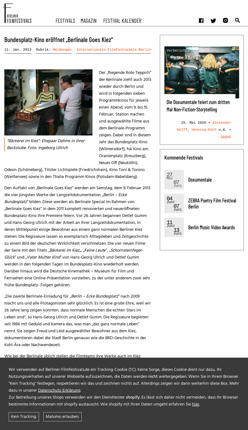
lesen (226, 137)
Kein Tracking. (24, 416)
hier (195, 404)
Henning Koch (203, 130)
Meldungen (62, 50)
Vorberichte (178, 51)
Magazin (88, 20)
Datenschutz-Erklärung (59, 390)
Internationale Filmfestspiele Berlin (113, 50)
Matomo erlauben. (62, 416)
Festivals (65, 20)
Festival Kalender (122, 20)
